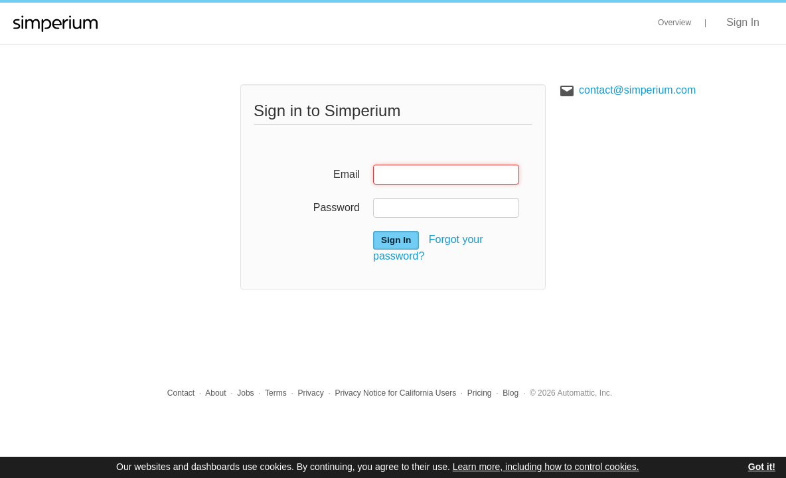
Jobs (245, 393)
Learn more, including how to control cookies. (546, 466)
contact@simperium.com (637, 90)
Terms (276, 393)
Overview (674, 22)
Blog (510, 393)
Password (336, 207)
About (215, 393)
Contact (181, 393)
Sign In (742, 22)
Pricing (479, 393)
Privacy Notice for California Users (395, 393)
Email (346, 174)
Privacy (310, 393)
